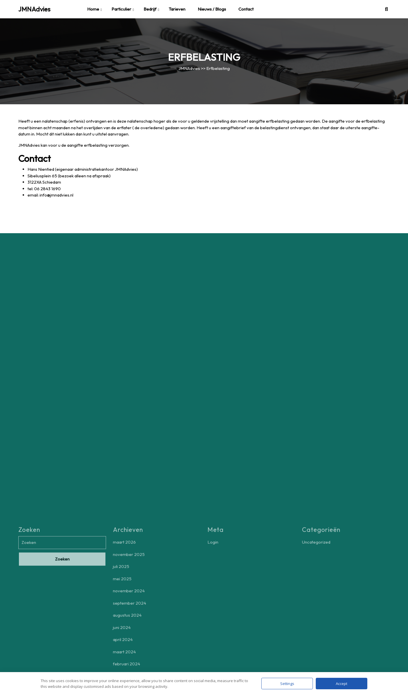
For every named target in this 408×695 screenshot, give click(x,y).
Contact (246, 9)
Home (93, 9)
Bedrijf (150, 9)
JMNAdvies (34, 9)
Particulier (121, 9)
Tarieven (177, 9)
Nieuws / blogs (212, 9)
